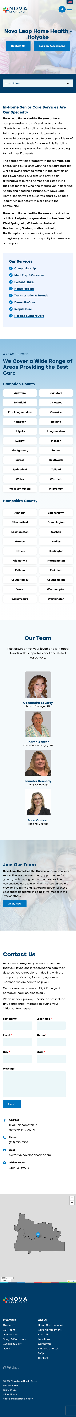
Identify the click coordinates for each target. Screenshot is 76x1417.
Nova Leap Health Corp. (15, 10)
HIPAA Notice (10, 1394)
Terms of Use (10, 1389)
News (6, 1348)
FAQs (41, 1353)
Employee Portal (48, 1348)
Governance (10, 1334)
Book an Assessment (52, 46)
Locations (44, 1339)
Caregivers (44, 1343)
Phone (41, 1035)
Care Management (49, 1329)
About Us (43, 1334)
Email (6, 1035)
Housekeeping (24, 289)
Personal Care (24, 282)
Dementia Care (24, 302)
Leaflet (71, 1281)
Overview (9, 1325)
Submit (11, 1104)
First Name (10, 1018)
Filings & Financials (14, 1339)
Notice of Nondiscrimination (18, 1398)
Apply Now (14, 903)
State (40, 1052)
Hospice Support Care (29, 316)
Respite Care (23, 309)
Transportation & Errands (31, 295)
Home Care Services (50, 1325)
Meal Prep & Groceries (29, 275)
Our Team (9, 1329)
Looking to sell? (12, 1343)
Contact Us (18, 46)
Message (9, 1068)
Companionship (25, 268)
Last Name (43, 1018)
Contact (43, 1358)
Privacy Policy (10, 1385)
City (5, 1052)
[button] (38, 1235)
